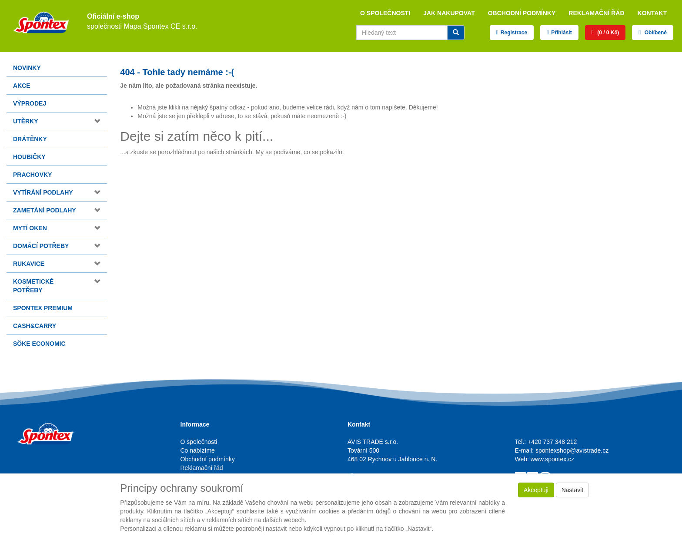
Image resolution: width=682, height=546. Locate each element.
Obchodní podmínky (522, 13)
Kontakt (652, 13)
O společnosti (385, 13)
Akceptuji (536, 489)
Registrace (514, 33)
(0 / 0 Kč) (607, 33)
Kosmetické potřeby (33, 286)
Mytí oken (30, 228)
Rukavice (28, 263)
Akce (21, 85)
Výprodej (29, 103)
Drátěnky (30, 139)
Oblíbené (655, 33)
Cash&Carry (34, 325)
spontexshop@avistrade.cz (571, 450)
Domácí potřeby (41, 245)
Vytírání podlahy (43, 192)
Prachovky (32, 174)
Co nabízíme (198, 450)
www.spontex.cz (552, 459)
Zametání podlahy (44, 210)
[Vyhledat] (456, 32)
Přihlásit (561, 33)
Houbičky (29, 156)
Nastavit (573, 489)
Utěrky (25, 121)
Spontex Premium (43, 307)
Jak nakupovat (449, 13)
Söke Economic (39, 343)
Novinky (27, 67)
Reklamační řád (596, 13)
